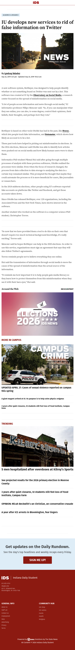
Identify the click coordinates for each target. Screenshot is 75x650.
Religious (42, 619)
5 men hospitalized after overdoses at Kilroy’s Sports (37, 469)
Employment (6, 616)
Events (41, 613)
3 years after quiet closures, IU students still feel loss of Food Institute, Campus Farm (36, 407)
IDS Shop (42, 607)
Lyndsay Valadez (12, 73)
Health (41, 616)
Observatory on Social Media (47, 95)
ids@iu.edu (5, 586)
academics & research (10, 15)
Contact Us (5, 613)
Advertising (5, 622)
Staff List (4, 610)
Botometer (50, 134)
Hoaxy (65, 130)
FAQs (3, 619)
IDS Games (42, 610)
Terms (4, 628)
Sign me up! (37, 560)
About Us (4, 607)
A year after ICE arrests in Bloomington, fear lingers (30, 512)
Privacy (4, 625)
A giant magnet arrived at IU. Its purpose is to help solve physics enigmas (33, 399)
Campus (16, 340)
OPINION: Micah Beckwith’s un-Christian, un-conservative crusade (37, 503)
